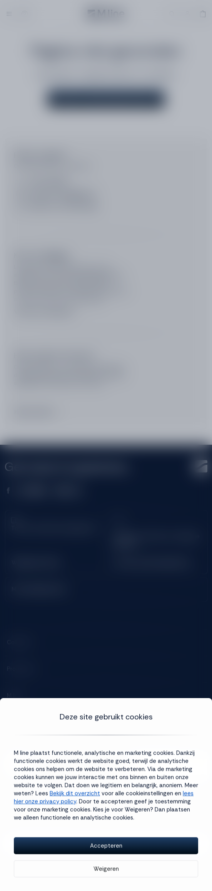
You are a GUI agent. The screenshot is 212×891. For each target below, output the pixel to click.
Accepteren (106, 847)
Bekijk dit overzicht (75, 795)
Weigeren (106, 870)
